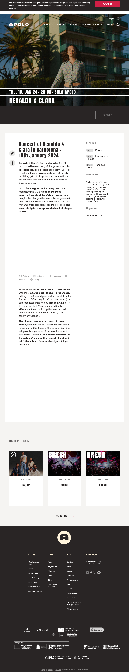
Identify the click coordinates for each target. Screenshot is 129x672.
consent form (92, 198)
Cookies (12, 8)
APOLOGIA (32, 579)
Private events (72, 606)
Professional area (73, 577)
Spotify (36, 276)
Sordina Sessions (35, 588)
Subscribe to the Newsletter (91, 560)
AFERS (31, 566)
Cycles (61, 21)
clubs (73, 21)
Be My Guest (33, 570)
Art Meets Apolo (92, 21)
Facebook (57, 273)
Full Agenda (64, 513)
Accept (107, 5)
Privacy (50, 667)
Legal (43, 667)
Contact (70, 559)
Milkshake (51, 568)
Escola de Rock (34, 584)
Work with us (72, 590)
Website (26, 273)
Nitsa (50, 577)
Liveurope (70, 572)
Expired (107, 112)
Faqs (68, 581)
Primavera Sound (95, 212)
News (69, 563)
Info (109, 21)
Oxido (50, 572)
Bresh (50, 559)
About (69, 568)
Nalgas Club (52, 563)
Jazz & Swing (33, 575)
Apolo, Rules (72, 595)
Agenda (48, 21)
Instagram (41, 273)
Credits (69, 586)
